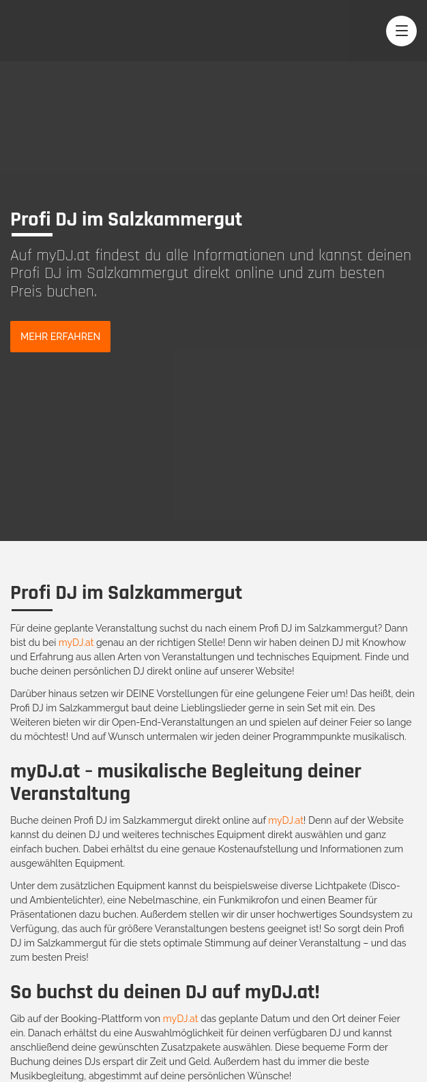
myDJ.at (76, 642)
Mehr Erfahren (60, 336)
